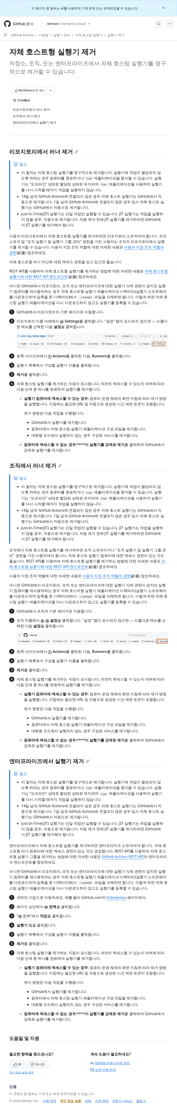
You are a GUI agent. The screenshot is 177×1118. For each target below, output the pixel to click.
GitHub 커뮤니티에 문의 (110, 1063)
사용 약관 (49, 1101)
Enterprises (116, 897)
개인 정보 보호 (70, 1101)
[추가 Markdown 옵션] (50, 90)
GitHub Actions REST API (123, 856)
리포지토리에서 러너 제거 (43, 151)
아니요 (37, 1064)
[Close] (164, 7)
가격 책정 (102, 1101)
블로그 (141, 1101)
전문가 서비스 (122, 1101)
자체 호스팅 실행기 (89, 35)
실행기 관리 (61, 35)
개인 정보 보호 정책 (21, 1072)
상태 (88, 1101)
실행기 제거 (115, 35)
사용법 (43, 35)
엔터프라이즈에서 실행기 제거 (49, 761)
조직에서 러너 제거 (35, 465)
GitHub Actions (22, 35)
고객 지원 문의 (103, 1069)
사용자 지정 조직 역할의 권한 (106, 575)
